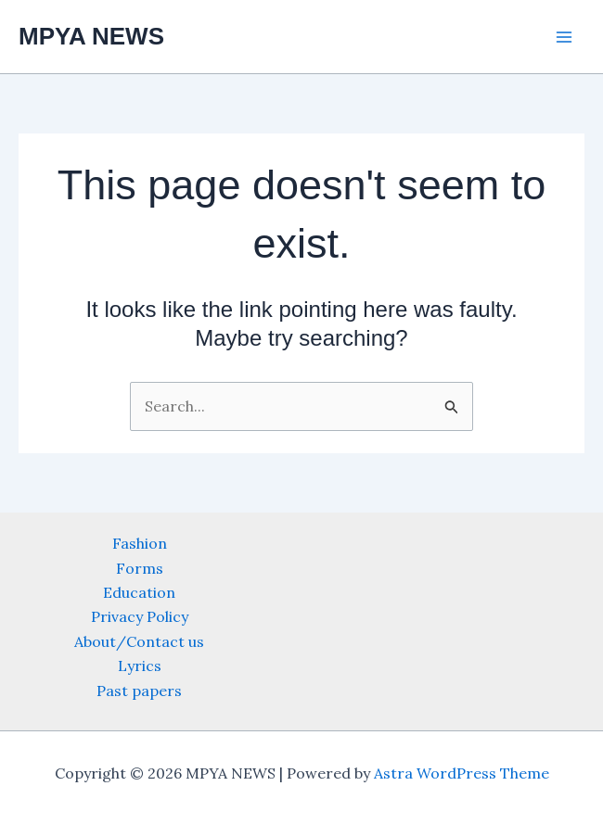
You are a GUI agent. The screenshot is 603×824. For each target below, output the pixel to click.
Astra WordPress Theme (461, 773)
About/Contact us (139, 641)
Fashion (139, 543)
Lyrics (139, 665)
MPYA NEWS (91, 36)
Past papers (139, 690)
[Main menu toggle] (564, 37)
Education (139, 592)
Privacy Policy (139, 616)
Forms (139, 568)
